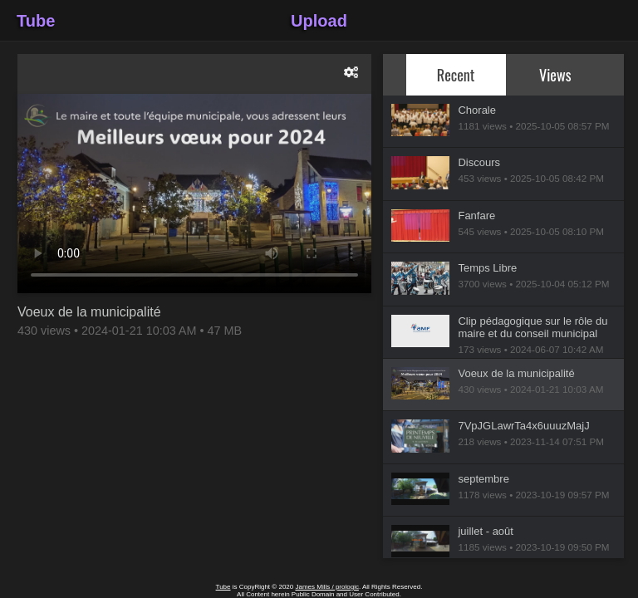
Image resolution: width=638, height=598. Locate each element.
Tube (36, 21)
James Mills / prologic (326, 587)
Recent (456, 74)
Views (555, 74)
